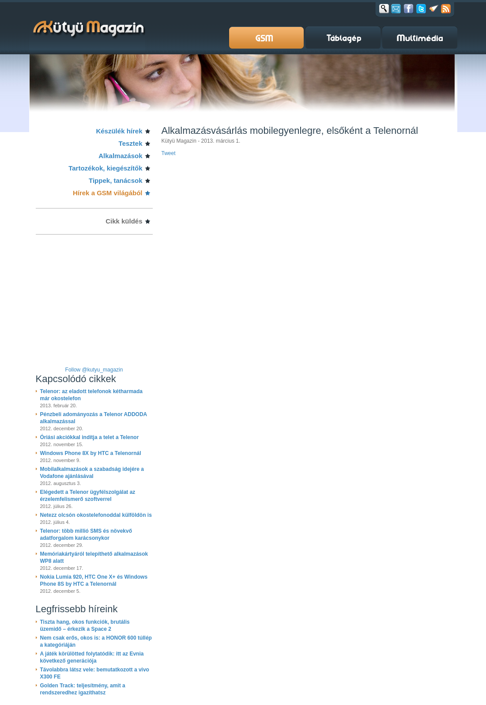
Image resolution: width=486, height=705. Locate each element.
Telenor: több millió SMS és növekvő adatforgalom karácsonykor (86, 534)
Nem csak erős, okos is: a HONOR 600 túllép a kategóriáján (96, 641)
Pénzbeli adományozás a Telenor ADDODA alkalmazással (93, 418)
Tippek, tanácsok (115, 180)
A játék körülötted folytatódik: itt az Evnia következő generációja (92, 657)
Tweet (169, 153)
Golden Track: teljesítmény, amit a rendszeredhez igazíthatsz (82, 689)
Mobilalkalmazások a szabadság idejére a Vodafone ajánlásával (92, 472)
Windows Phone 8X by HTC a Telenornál (90, 453)
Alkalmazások (120, 155)
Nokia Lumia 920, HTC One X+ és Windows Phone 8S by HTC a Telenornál (94, 580)
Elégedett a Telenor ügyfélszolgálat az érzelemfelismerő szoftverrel (88, 495)
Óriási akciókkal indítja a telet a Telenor (89, 437)
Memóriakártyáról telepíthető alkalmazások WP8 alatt (94, 557)
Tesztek (131, 143)
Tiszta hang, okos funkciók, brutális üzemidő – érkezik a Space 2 (85, 625)
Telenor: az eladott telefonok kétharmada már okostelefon (91, 395)
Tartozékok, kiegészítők (105, 168)
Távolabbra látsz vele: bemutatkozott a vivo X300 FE (94, 673)
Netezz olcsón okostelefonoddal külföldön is (96, 515)
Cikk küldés (123, 221)
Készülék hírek (119, 131)
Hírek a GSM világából (108, 193)
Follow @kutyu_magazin (94, 370)
